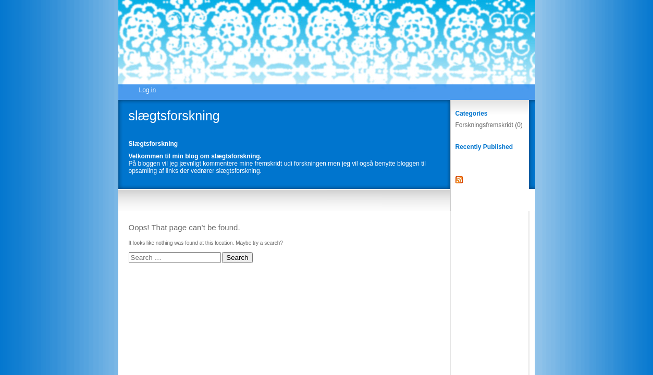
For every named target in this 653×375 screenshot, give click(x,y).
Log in (147, 90)
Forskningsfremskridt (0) (489, 125)
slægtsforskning (174, 115)
